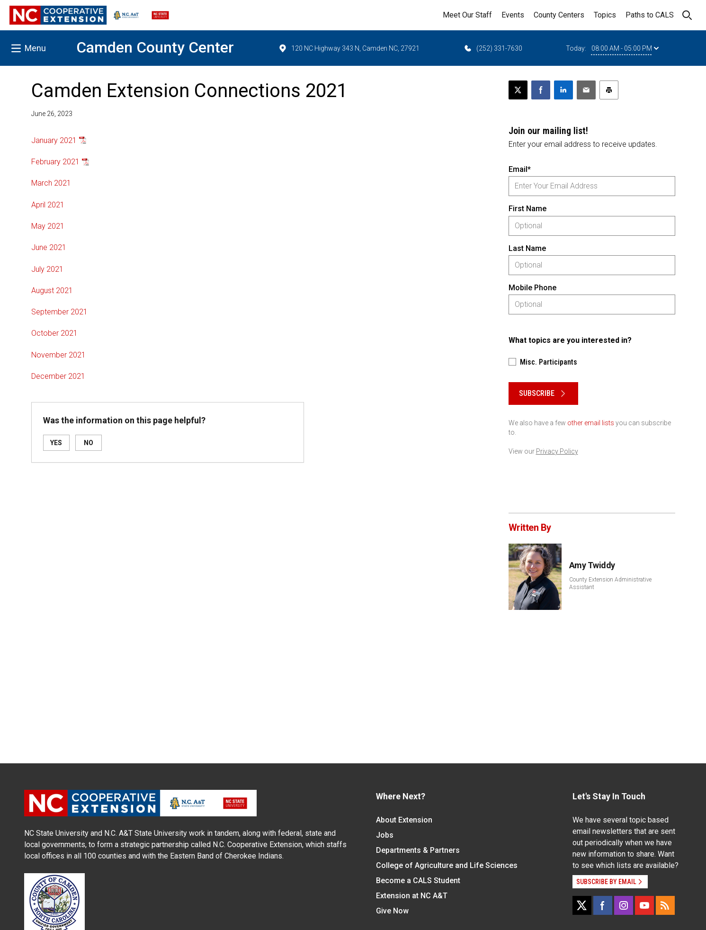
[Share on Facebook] (540, 89)
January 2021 (54, 140)
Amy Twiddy (592, 565)
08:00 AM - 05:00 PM (625, 48)
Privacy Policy (557, 451)
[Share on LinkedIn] (563, 89)
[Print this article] (608, 89)
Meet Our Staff (467, 14)
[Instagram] (623, 905)
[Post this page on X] (518, 89)
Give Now (392, 910)
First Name (527, 208)
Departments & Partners (418, 850)
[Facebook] (602, 905)
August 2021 (52, 290)
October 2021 (54, 333)
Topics (605, 14)
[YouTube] (644, 905)
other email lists (590, 423)
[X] (581, 905)
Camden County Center (155, 47)
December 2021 (58, 376)
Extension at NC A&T (411, 895)
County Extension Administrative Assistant (610, 583)
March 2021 (51, 183)
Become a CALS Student (418, 880)
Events (512, 14)
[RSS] (665, 905)
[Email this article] (586, 89)
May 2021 (47, 226)
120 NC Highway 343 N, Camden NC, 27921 (349, 48)
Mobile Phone (532, 287)
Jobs (384, 835)
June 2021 (48, 247)
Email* (520, 169)
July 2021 (47, 269)
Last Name (527, 248)
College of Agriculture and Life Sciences (447, 865)
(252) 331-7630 (492, 48)
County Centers (559, 14)
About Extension (404, 819)
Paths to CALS (650, 14)
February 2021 (55, 161)
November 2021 (58, 354)
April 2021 (47, 204)
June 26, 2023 (51, 113)
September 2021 (59, 311)
